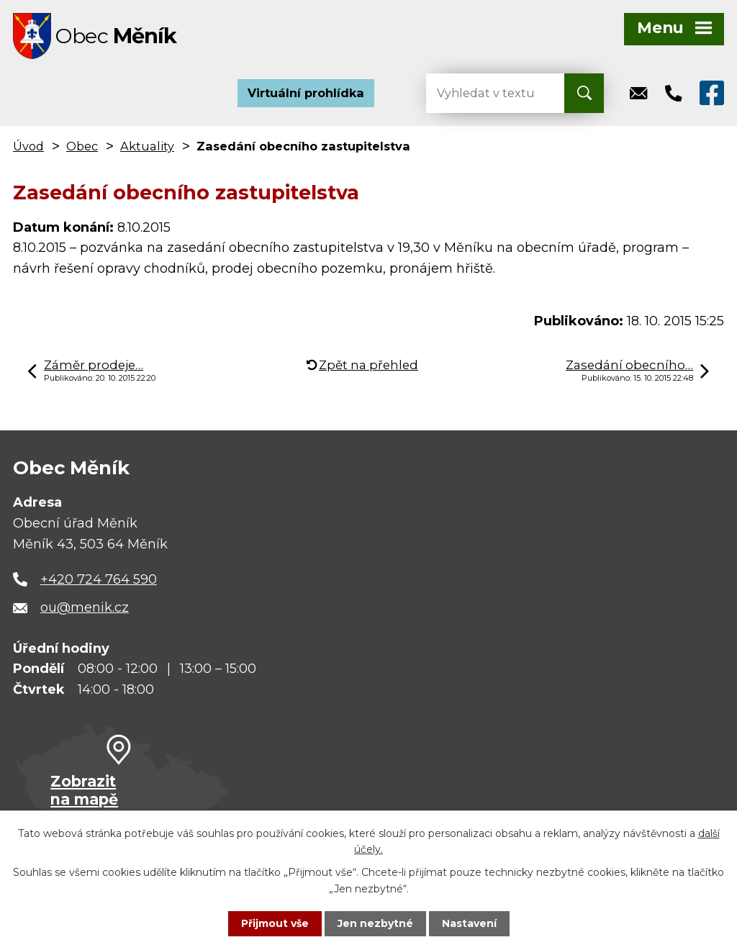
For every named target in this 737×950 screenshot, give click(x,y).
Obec (82, 147)
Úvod (28, 147)
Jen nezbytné (375, 923)
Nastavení (469, 923)
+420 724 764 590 (98, 580)
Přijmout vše (275, 923)
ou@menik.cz (84, 608)
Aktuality (147, 147)
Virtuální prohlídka (306, 93)
